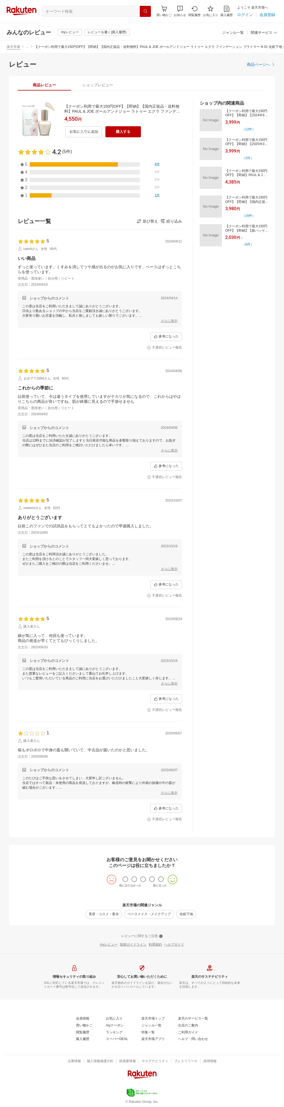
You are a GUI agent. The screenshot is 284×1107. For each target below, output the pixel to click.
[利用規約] (155, 945)
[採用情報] (210, 1061)
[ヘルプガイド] (174, 945)
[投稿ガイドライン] (133, 945)
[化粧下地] (186, 914)
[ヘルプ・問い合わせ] (193, 1039)
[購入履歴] (226, 11)
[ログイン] (245, 14)
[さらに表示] (169, 321)
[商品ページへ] (261, 64)
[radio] (125, 879)
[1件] (157, 195)
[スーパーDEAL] (117, 1039)
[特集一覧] (148, 1032)
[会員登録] (267, 14)
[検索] (145, 11)
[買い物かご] (84, 1025)
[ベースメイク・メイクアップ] (149, 914)
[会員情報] (82, 1018)
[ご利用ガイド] (188, 1032)
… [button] (27, 47)
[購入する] (123, 131)
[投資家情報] (127, 1061)
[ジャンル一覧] (233, 32)
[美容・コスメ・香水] (103, 914)
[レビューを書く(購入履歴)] (107, 32)
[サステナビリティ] (155, 1061)
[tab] (44, 85)
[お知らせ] (180, 11)
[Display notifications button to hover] (164, 11)
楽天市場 (13, 47)
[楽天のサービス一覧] (193, 1018)
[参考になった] (166, 336)
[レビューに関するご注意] (142, 936)
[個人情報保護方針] (100, 1061)
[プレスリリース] (185, 1061)
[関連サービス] (264, 32)
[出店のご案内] (188, 1025)
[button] (180, 11)
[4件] (157, 164)
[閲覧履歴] (194, 11)
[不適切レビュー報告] (164, 347)
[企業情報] (74, 1061)
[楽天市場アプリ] (153, 1039)
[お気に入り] (210, 11)
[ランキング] (114, 1032)
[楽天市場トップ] (153, 1018)
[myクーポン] (115, 1025)
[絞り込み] (171, 221)
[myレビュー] (70, 32)
